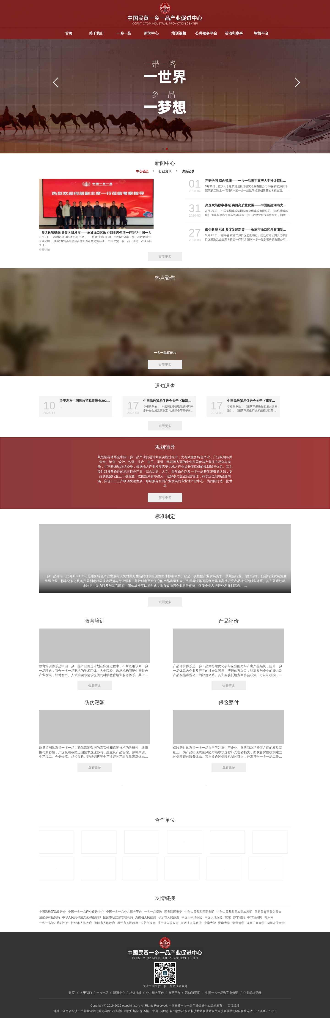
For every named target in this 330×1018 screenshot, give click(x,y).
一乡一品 (123, 33)
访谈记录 (188, 171)
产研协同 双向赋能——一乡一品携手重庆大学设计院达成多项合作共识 (247, 180)
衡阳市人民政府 (104, 923)
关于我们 (96, 33)
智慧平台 (261, 33)
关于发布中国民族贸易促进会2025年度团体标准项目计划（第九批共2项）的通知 (85, 401)
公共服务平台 (206, 33)
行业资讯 (165, 171)
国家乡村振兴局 (49, 917)
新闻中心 (151, 33)
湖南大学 (224, 923)
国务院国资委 (173, 911)
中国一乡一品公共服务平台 (124, 911)
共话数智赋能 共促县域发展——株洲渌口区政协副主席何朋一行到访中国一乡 (96, 232)
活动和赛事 (234, 33)
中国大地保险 (214, 917)
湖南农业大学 (276, 923)
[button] (297, 82)
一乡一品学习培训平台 (54, 923)
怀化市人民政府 (81, 923)
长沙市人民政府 (168, 917)
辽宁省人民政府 (168, 923)
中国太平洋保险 (192, 917)
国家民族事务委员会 (268, 911)
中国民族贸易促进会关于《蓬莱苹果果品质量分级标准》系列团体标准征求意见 (252, 401)
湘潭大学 (238, 923)
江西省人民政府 (191, 923)
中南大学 (210, 923)
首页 (68, 33)
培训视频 (178, 33)
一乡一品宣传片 (165, 352)
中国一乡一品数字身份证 (221, 992)
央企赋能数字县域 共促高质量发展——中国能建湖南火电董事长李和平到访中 (247, 205)
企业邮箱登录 (252, 992)
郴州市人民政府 (127, 923)
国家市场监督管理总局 (118, 917)
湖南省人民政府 (145, 917)
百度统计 (233, 1005)
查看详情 (44, 249)
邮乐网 (268, 917)
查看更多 (165, 257)
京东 (228, 917)
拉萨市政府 (147, 923)
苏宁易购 (239, 917)
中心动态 (142, 171)
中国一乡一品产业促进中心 (86, 911)
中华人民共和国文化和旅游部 (81, 917)
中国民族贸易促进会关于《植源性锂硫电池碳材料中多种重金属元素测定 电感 (168, 401)
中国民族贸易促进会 (52, 911)
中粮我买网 (254, 917)
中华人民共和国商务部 (199, 911)
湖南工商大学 (255, 923)
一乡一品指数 (153, 911)
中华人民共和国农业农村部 (234, 911)
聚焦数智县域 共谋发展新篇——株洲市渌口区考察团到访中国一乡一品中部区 (247, 229)
